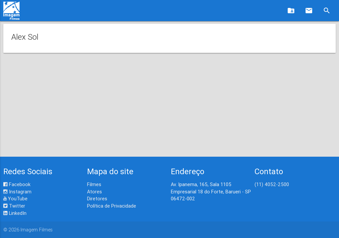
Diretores (97, 198)
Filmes (94, 184)
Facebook (16, 184)
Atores (94, 191)
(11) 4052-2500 (272, 184)
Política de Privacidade (111, 206)
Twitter (14, 206)
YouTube (15, 198)
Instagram (17, 191)
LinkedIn (14, 213)
